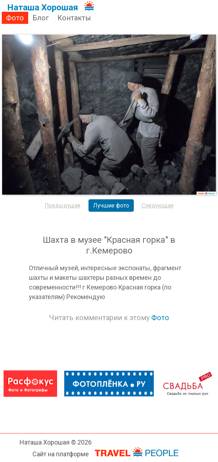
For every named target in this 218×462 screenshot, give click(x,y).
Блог (40, 18)
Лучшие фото (111, 205)
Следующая (157, 205)
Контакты (74, 18)
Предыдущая (62, 205)
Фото (15, 18)
